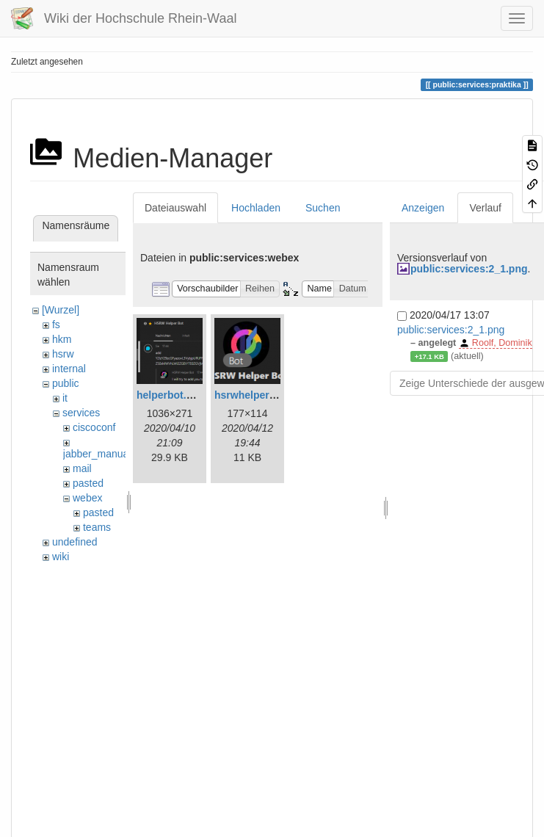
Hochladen (255, 208)
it (65, 398)
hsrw (63, 354)
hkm (61, 339)
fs (56, 324)
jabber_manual (97, 454)
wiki (60, 556)
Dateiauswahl (175, 208)
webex (87, 498)
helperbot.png (171, 395)
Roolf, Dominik (502, 343)
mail (82, 468)
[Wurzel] (60, 310)
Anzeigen (423, 208)
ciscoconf (94, 427)
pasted (88, 483)
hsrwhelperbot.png (260, 395)
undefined (75, 542)
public (65, 383)
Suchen (322, 208)
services (81, 412)
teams (97, 527)
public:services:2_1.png (469, 269)
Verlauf (485, 208)
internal (69, 368)
